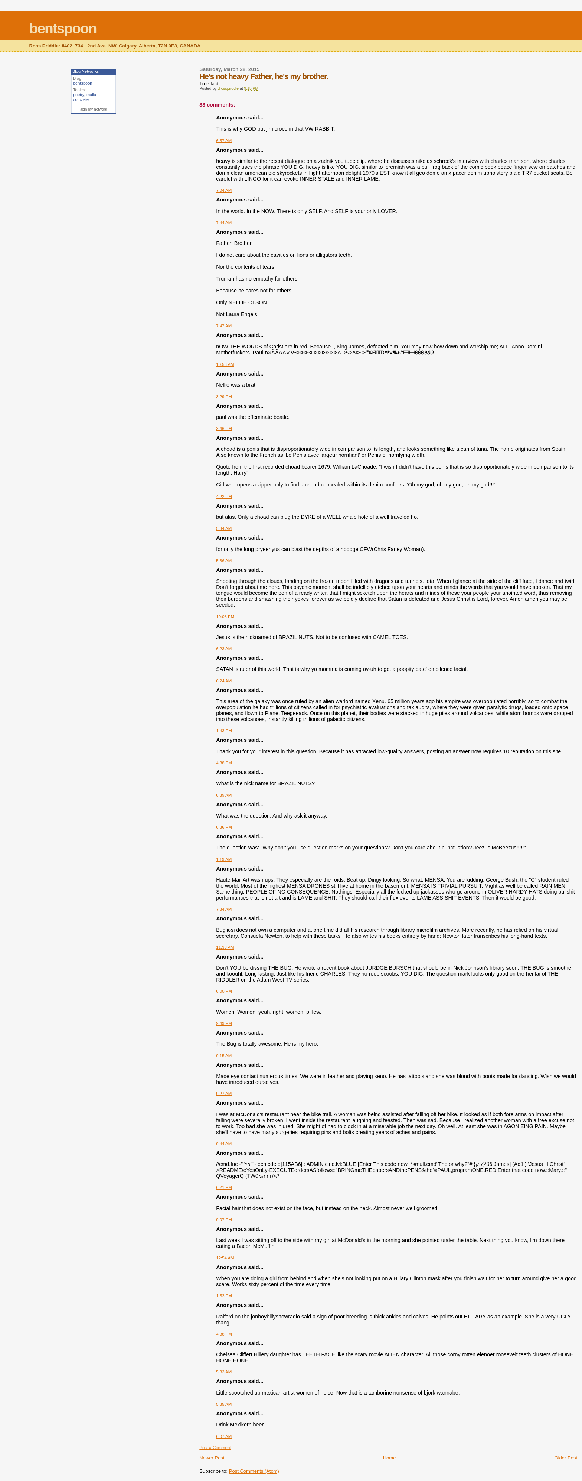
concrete (81, 99)
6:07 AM (224, 1436)
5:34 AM (224, 528)
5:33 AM (224, 1372)
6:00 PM (224, 991)
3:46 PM (224, 428)
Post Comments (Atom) (254, 1471)
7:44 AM (224, 222)
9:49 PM (224, 1023)
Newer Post (211, 1458)
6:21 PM (224, 1187)
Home (389, 1458)
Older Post (566, 1458)
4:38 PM (224, 763)
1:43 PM (224, 730)
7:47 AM (224, 326)
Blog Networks (85, 71)
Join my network (93, 109)
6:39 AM (224, 795)
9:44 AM (224, 1143)
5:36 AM (224, 560)
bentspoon (62, 28)
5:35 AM (224, 1404)
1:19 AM (224, 859)
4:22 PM (224, 496)
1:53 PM (224, 1296)
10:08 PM (225, 617)
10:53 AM (225, 364)
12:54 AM (225, 1258)
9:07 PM (224, 1220)
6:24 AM (224, 681)
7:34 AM (224, 909)
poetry (78, 94)
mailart (92, 94)
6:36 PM (224, 827)
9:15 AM (224, 1056)
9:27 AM (224, 1093)
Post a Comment (215, 1447)
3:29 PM (224, 396)
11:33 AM (225, 947)
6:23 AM (224, 648)
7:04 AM (224, 190)
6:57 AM (224, 140)
